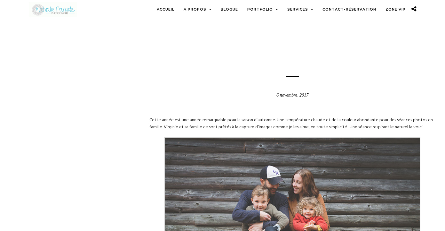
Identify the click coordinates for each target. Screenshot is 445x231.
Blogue (292, 48)
